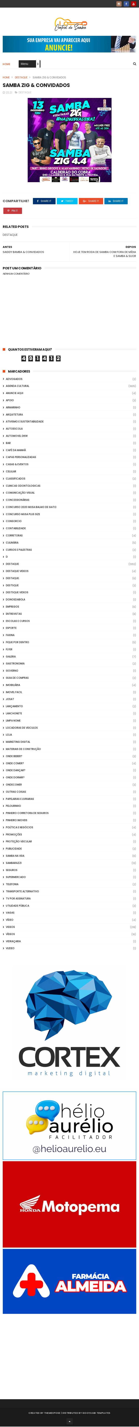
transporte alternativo (22, 891)
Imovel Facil (14, 692)
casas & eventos (17, 464)
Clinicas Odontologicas (23, 486)
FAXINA (10, 635)
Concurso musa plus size (23, 514)
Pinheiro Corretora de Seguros (27, 813)
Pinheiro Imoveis (16, 820)
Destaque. (12, 578)
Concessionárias (17, 500)
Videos (10, 927)
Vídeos (10, 934)
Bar (8, 443)
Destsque (12, 585)
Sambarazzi (14, 863)
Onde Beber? (14, 756)
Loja (9, 735)
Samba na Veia (15, 856)
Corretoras (14, 535)
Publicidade (14, 849)
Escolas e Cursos (18, 621)
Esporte (11, 628)
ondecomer (14, 785)
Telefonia (12, 884)
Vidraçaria (13, 941)
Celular (11, 471)
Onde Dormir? (15, 777)
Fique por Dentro (17, 642)
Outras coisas (16, 792)
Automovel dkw (17, 436)
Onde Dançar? (15, 770)
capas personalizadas (21, 457)
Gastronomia (15, 664)
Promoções (14, 834)
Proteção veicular (19, 842)
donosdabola (15, 600)
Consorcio (14, 521)
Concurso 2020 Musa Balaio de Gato (31, 507)
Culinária (12, 543)
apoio (10, 400)
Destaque (21, 77)
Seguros (11, 870)
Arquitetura (14, 415)
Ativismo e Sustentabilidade (25, 422)
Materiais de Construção (23, 749)
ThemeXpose (52, 1413)
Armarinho (13, 407)
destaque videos (17, 571)
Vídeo (9, 920)
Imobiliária (13, 685)
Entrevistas (14, 614)
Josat (10, 699)
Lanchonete (14, 713)
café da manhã (16, 450)
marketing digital (18, 742)
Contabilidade (16, 528)
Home (6, 64)
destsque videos (17, 593)
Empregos (12, 607)
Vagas (10, 913)
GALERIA (11, 657)
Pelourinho (13, 806)
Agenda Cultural (17, 386)
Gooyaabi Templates (96, 1413)
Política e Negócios (19, 827)
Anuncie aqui (14, 393)
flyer (9, 649)
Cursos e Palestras (19, 550)
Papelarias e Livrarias (20, 799)
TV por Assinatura (18, 899)
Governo (12, 671)
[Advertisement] (69, 1351)
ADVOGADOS (14, 379)
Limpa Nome (13, 721)
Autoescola (14, 429)
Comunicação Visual (20, 493)
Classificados (15, 479)
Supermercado (16, 877)
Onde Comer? (15, 763)
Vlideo (10, 948)
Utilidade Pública (17, 906)
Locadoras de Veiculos (22, 728)
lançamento (14, 706)
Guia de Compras (17, 678)
